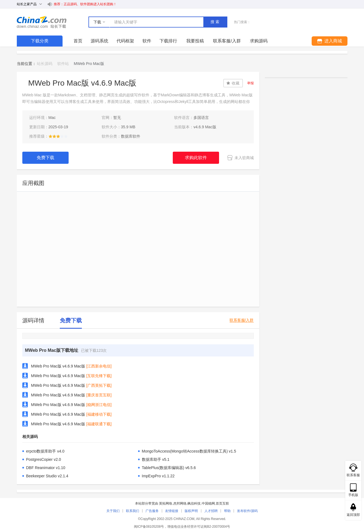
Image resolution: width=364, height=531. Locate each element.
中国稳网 (208, 503)
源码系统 (99, 41)
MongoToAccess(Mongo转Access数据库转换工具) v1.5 (189, 451)
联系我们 (132, 511)
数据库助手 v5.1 (155, 459)
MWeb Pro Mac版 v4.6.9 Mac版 (58, 366)
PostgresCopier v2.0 (43, 459)
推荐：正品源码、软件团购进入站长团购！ (85, 4)
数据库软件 (130, 136)
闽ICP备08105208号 (149, 527)
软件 (146, 41)
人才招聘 (211, 511)
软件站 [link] (63, 63)
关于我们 (113, 511)
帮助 (227, 511)
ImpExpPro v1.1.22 (158, 476)
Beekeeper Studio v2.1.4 (47, 476)
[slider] (58, 136)
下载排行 (168, 41)
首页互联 (222, 503)
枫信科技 (194, 503)
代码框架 (125, 41)
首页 (78, 41)
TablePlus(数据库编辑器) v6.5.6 (169, 467)
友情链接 (171, 511)
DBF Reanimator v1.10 (45, 467)
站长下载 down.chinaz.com (41, 22)
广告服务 (152, 511)
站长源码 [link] (44, 63)
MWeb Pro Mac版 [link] (89, 63)
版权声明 (191, 511)
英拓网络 (165, 503)
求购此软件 (196, 157)
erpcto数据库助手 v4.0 (45, 451)
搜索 (215, 22)
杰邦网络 (180, 503)
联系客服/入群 (242, 320)
